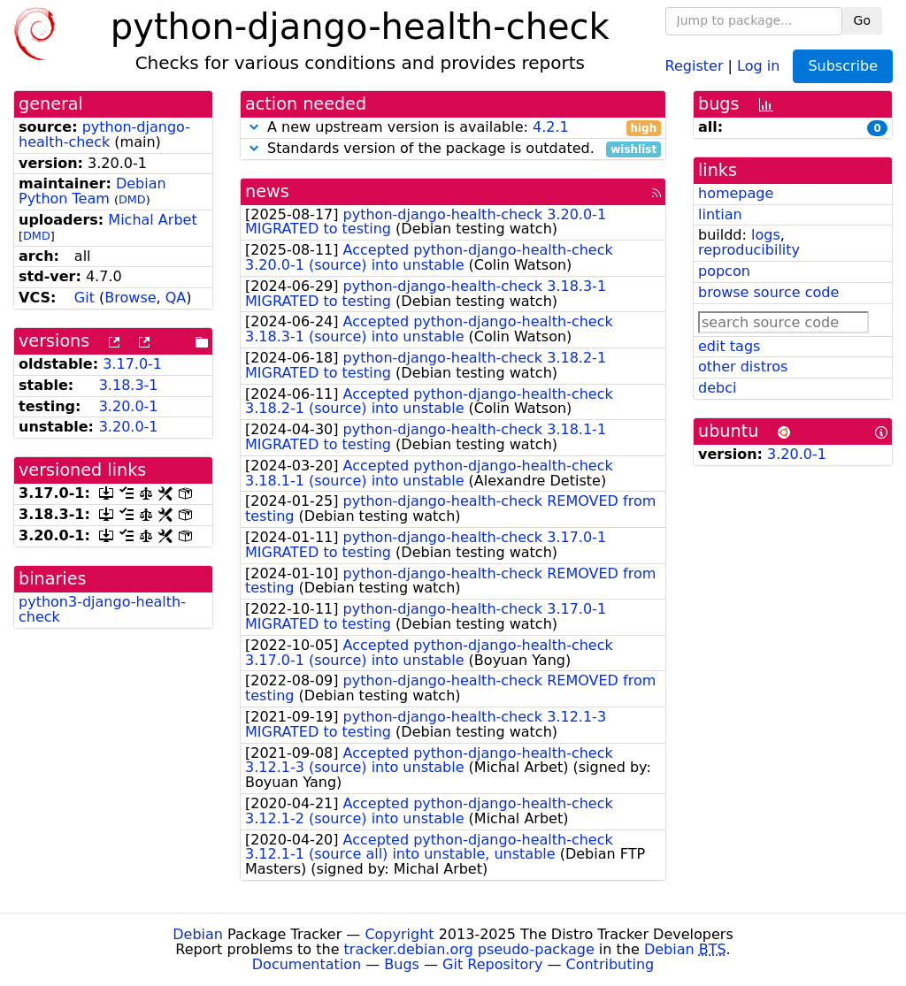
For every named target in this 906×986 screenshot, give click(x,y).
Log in (758, 65)
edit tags (729, 346)
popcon (724, 271)
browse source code (768, 292)
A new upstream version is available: (453, 127)
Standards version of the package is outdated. (453, 149)
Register (694, 65)
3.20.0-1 (128, 406)
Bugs (401, 964)
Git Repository (492, 964)
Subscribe (843, 65)
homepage (735, 193)
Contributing (610, 964)
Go (862, 20)
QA (176, 297)
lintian (720, 214)
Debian (198, 934)
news (267, 191)
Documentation (306, 964)
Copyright (399, 934)
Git (84, 297)
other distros (742, 366)
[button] (254, 126)
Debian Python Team (92, 191)
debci (717, 387)
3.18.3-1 (128, 385)
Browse (130, 297)
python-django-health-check (104, 134)
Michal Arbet (152, 219)
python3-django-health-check (102, 609)
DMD (132, 199)
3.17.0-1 (132, 363)
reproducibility (749, 249)
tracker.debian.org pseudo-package (469, 949)
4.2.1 (551, 126)
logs (765, 234)
